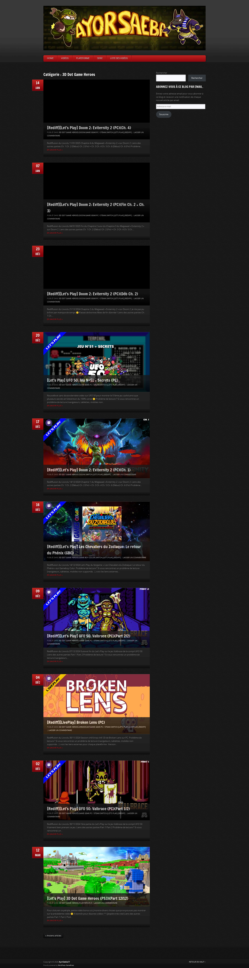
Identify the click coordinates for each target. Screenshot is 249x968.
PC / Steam (101, 132)
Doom (82, 132)
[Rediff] (128, 132)
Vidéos (65, 58)
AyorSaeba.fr (64, 962)
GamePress (70, 965)
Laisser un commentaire (124, 474)
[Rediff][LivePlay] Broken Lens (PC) (76, 722)
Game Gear (90, 132)
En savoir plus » (55, 150)
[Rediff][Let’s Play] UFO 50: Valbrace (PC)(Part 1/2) (88, 808)
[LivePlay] (133, 727)
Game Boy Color (87, 558)
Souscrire (163, 114)
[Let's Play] (119, 132)
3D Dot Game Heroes (69, 132)
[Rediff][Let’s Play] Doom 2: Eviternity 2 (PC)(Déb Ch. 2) (92, 293)
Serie (100, 58)
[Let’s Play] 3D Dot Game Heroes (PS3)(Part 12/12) (87, 898)
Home (50, 58)
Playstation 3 (85, 903)
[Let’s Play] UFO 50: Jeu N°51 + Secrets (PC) (82, 380)
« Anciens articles (53, 936)
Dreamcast (84, 727)
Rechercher (161, 73)
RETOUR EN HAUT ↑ (197, 962)
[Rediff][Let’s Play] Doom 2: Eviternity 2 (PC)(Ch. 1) (89, 470)
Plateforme (82, 58)
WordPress (61, 965)
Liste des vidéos (119, 58)
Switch (110, 132)
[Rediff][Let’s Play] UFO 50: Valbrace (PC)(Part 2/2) (88, 636)
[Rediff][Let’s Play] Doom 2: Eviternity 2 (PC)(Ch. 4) (89, 127)
